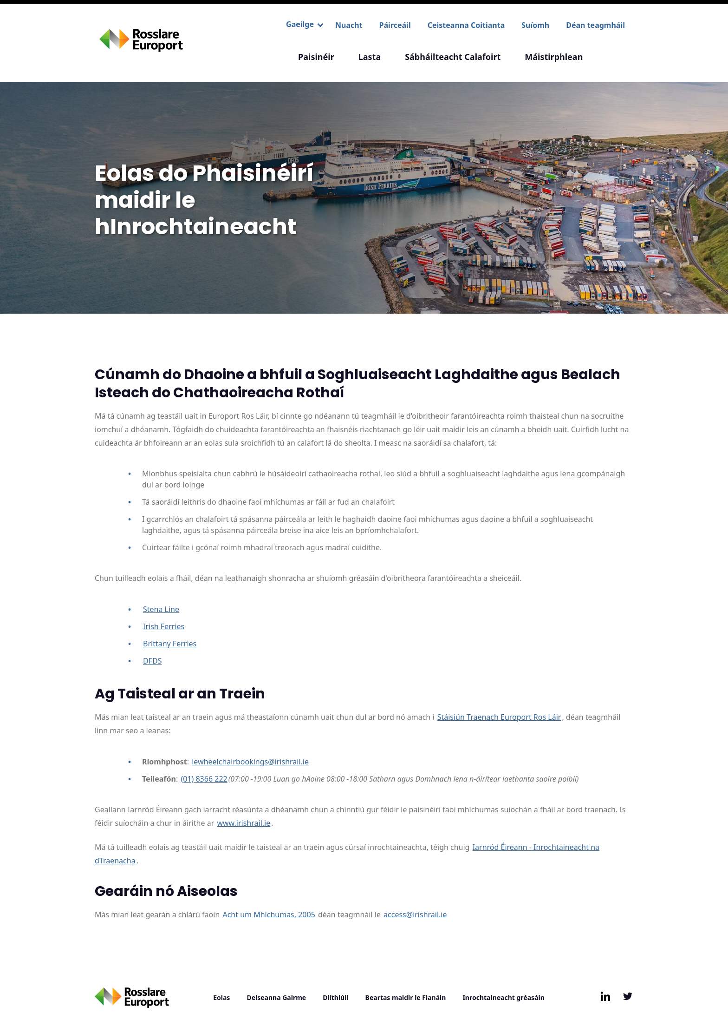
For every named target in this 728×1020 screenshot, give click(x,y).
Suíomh (535, 25)
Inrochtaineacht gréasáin (503, 997)
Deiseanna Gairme (276, 997)
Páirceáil (395, 25)
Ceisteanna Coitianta (466, 25)
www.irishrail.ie (243, 823)
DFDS (152, 661)
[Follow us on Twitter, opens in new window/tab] (627, 996)
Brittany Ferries (169, 643)
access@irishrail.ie (415, 914)
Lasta (369, 56)
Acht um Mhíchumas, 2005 (268, 914)
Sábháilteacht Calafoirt (452, 56)
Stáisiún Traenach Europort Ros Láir (499, 717)
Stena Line (161, 609)
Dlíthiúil (335, 997)
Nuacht (349, 25)
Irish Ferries (163, 626)
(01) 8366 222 (204, 779)
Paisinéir (316, 56)
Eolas (221, 997)
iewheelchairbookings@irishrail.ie (250, 762)
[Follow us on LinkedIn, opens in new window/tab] (605, 996)
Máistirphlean (554, 56)
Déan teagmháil (595, 25)
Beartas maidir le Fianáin (405, 997)
